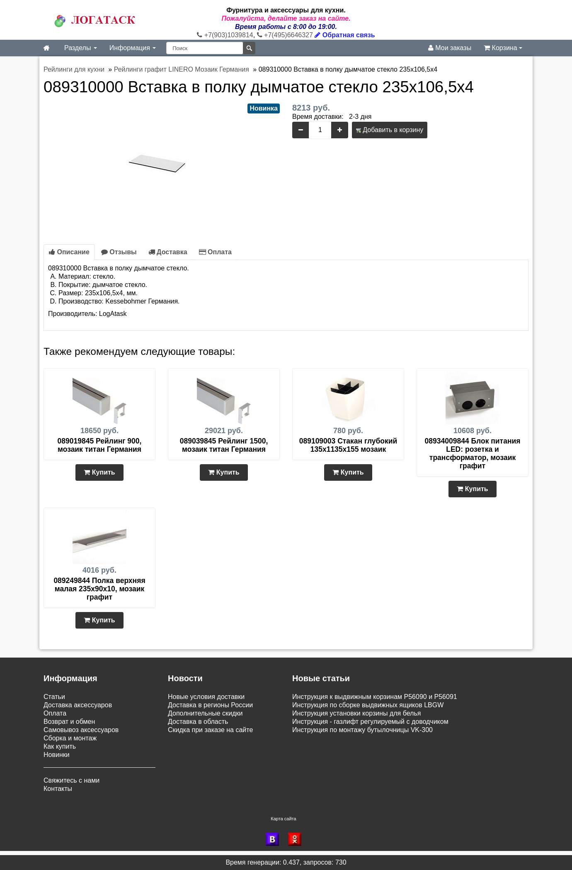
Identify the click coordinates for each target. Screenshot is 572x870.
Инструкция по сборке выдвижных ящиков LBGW (368, 705)
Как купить (60, 746)
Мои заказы (449, 47)
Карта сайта (283, 818)
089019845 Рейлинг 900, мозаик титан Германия (100, 445)
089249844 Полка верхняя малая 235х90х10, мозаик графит (99, 588)
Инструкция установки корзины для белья (356, 713)
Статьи (54, 696)
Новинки (57, 754)
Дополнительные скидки (205, 713)
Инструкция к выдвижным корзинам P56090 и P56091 (374, 696)
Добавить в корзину (389, 129)
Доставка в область (198, 721)
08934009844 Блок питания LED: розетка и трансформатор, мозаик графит (473, 453)
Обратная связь (345, 35)
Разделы (80, 47)
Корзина (503, 47)
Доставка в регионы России (210, 705)
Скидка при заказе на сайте (210, 729)
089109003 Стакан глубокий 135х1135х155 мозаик (348, 445)
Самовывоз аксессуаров (81, 729)
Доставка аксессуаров (78, 705)
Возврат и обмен (69, 721)
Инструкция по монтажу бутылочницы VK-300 (362, 729)
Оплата (215, 251)
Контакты (58, 788)
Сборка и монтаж (70, 738)
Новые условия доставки (206, 696)
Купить (99, 472)
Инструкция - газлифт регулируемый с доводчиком (370, 721)
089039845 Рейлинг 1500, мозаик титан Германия (224, 445)
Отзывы (119, 251)
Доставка (167, 251)
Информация (132, 47)
